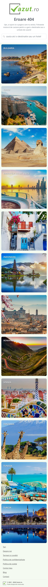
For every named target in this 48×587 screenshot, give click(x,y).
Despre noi (7, 551)
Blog (5, 572)
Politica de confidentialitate (14, 559)
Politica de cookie (10, 564)
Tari (4, 547)
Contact (6, 576)
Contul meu (7, 568)
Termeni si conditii (10, 555)
